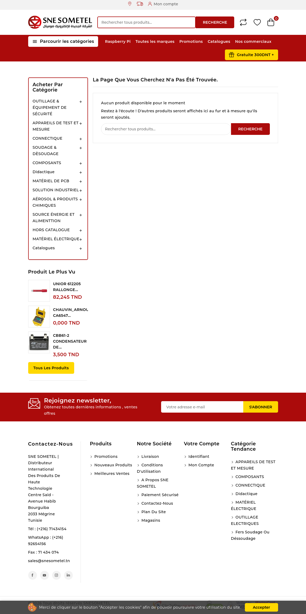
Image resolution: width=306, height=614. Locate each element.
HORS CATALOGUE (51, 229)
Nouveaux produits (112, 465)
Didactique (44, 171)
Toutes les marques (155, 41)
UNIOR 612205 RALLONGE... (67, 286)
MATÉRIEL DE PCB (51, 181)
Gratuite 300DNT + (255, 54)
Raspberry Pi (118, 41)
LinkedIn (68, 575)
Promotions (191, 41)
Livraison (149, 456)
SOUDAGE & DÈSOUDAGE (46, 150)
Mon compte (200, 465)
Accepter (261, 607)
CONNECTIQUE (47, 138)
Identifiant (198, 456)
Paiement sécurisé (159, 494)
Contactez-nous (50, 444)
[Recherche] (146, 22)
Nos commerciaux (253, 41)
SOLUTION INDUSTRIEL (56, 190)
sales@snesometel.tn (49, 560)
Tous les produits (51, 368)
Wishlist (257, 22)
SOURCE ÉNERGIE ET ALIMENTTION (54, 217)
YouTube (44, 575)
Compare (243, 22)
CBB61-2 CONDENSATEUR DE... (70, 341)
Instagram (56, 575)
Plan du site (153, 511)
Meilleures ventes (111, 473)
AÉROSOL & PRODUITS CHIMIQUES (55, 202)
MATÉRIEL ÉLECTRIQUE (56, 239)
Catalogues (219, 41)
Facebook (32, 575)
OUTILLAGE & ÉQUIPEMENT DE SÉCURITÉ (50, 107)
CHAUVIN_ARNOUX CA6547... (72, 312)
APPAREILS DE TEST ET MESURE (56, 126)
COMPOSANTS (47, 162)
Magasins (150, 520)
